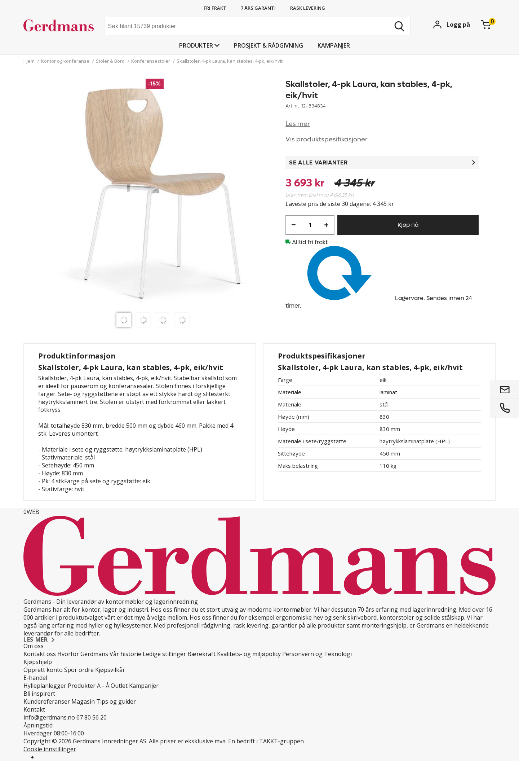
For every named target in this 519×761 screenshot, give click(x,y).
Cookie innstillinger (49, 749)
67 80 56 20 (91, 717)
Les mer (297, 124)
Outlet (119, 686)
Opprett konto (43, 670)
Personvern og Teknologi (317, 654)
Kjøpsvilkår (110, 670)
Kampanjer (334, 45)
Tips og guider (116, 701)
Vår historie (125, 654)
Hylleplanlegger (44, 686)
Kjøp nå (408, 225)
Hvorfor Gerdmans (82, 654)
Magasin (83, 701)
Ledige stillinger (164, 654)
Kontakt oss (39, 654)
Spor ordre (79, 670)
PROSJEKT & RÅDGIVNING (268, 45)
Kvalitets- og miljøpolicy (249, 654)
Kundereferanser (46, 701)
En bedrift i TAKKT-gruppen (266, 741)
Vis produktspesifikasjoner (326, 139)
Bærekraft (201, 654)
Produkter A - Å (88, 686)
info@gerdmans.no (49, 717)
